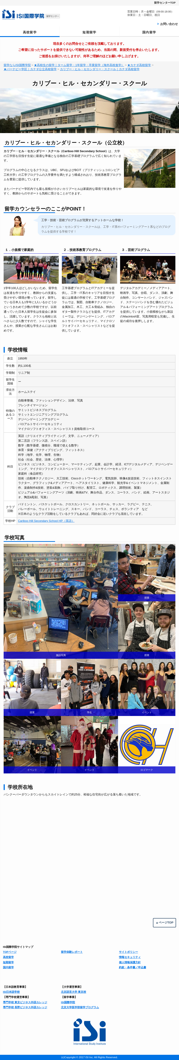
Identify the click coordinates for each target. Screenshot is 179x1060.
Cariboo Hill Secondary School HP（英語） (46, 521)
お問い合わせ (169, 24)
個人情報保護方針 (130, 962)
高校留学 (30, 32)
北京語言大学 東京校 (73, 991)
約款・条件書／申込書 (132, 967)
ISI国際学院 (68, 1002)
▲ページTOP (164, 922)
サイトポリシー (128, 951)
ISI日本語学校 (11, 991)
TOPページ (10, 951)
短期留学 (89, 32)
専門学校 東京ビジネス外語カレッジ (25, 1002)
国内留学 (149, 32)
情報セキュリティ (130, 957)
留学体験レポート (72, 951)
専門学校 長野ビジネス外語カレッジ (25, 1007)
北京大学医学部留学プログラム (80, 1007)
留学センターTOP (165, 2)
